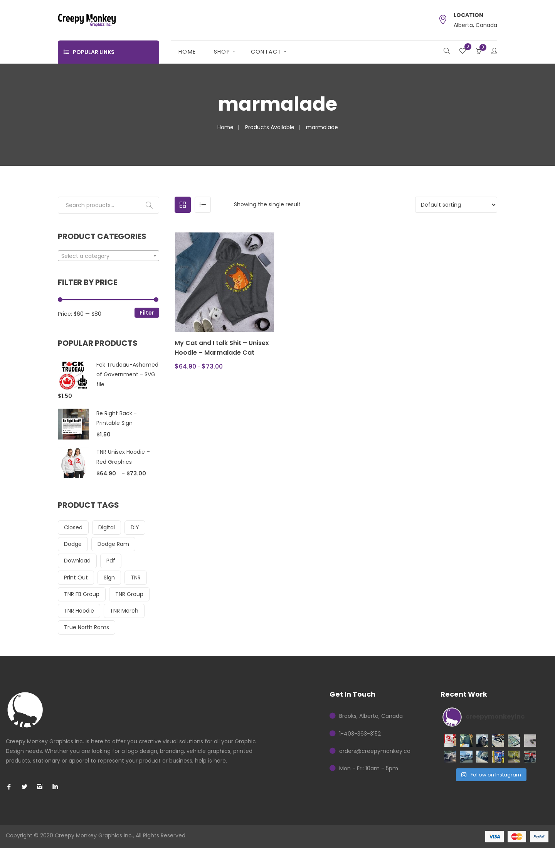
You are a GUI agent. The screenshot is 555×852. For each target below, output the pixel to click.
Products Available (269, 127)
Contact (266, 52)
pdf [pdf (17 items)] (110, 560)
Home (187, 52)
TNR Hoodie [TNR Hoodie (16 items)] (79, 611)
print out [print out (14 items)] (76, 577)
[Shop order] (456, 205)
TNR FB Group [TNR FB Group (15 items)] (81, 594)
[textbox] (108, 256)
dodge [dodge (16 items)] (73, 544)
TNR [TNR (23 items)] (136, 577)
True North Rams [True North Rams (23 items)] (86, 627)
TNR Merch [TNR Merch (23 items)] (124, 611)
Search (149, 205)
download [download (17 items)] (77, 560)
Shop (222, 52)
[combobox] (108, 255)
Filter (147, 313)
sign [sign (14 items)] (109, 577)
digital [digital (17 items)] (106, 527)
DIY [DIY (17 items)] (135, 527)
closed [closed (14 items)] (73, 527)
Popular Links (89, 52)
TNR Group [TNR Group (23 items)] (129, 594)
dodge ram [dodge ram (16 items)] (113, 544)
